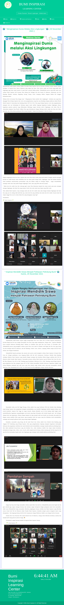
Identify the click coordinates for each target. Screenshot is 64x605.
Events (52, 19)
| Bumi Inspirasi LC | (32, 603)
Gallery (44, 19)
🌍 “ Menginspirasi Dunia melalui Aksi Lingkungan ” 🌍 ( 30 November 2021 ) (32, 30)
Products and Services (26, 19)
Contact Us (7, 22)
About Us (14, 19)
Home (5, 19)
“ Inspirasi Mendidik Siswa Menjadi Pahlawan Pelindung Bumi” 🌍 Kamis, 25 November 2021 (32, 273)
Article (37, 19)
